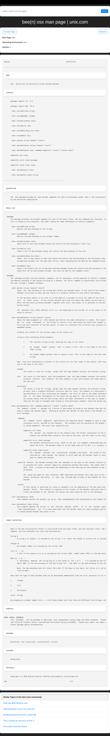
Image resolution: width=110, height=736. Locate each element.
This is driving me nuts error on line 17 (19, 721)
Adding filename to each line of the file (18, 709)
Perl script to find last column (15, 726)
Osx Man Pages (9, 32)
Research (102, 32)
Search (104, 11)
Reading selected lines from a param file (19, 715)
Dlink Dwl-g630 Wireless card (15, 703)
